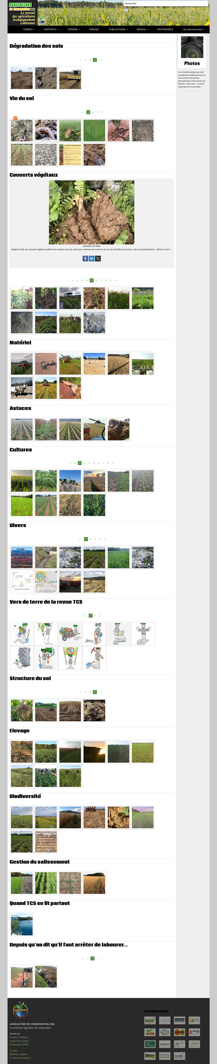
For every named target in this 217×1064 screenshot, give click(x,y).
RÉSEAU (141, 29)
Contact (14, 1050)
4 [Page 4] (87, 280)
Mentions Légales (18, 1054)
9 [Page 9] (110, 280)
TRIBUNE (94, 29)
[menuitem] (13, 29)
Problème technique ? (21, 1058)
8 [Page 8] (105, 280)
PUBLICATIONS (117, 29)
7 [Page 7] (101, 280)
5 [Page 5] (93, 463)
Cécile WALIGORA (19, 1041)
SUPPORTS (50, 29)
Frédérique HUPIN (19, 1044)
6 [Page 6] (96, 280)
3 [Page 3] (97, 112)
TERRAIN (73, 29)
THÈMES (28, 29)
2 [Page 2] (90, 60)
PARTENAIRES (165, 29)
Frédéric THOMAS (19, 1037)
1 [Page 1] (85, 60)
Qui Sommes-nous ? (193, 29)
